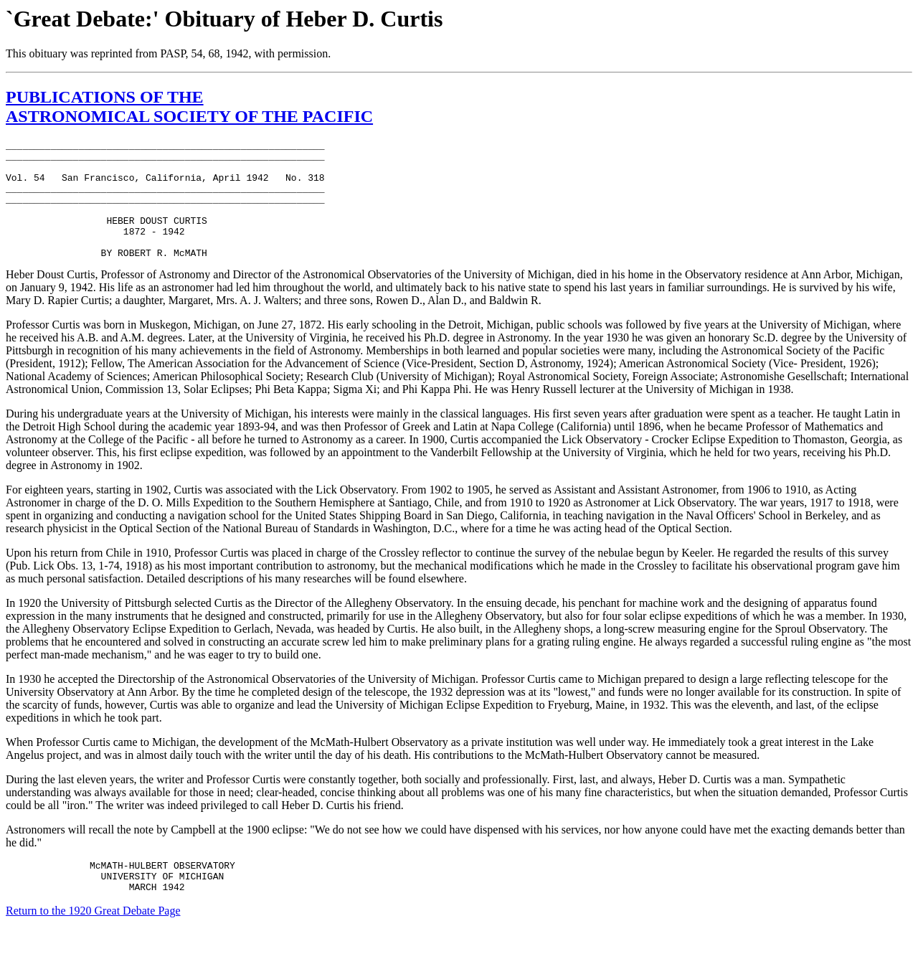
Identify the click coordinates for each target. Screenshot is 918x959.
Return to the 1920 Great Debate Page (93, 941)
